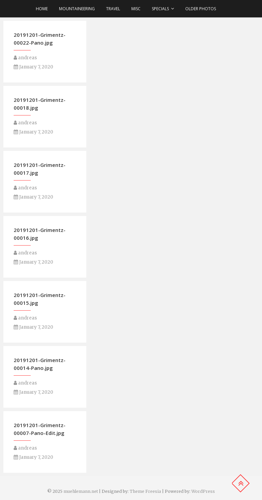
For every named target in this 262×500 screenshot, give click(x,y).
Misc (136, 9)
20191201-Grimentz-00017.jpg (40, 168)
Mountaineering (77, 9)
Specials (160, 9)
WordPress (203, 491)
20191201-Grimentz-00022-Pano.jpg (40, 38)
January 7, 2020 (33, 67)
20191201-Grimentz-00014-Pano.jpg (40, 364)
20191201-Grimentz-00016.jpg (40, 233)
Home (42, 9)
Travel (113, 9)
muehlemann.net (80, 491)
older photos (200, 9)
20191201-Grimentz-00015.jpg (40, 299)
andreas (25, 58)
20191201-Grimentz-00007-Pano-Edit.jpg (40, 429)
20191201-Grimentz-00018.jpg (40, 103)
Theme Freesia (145, 491)
